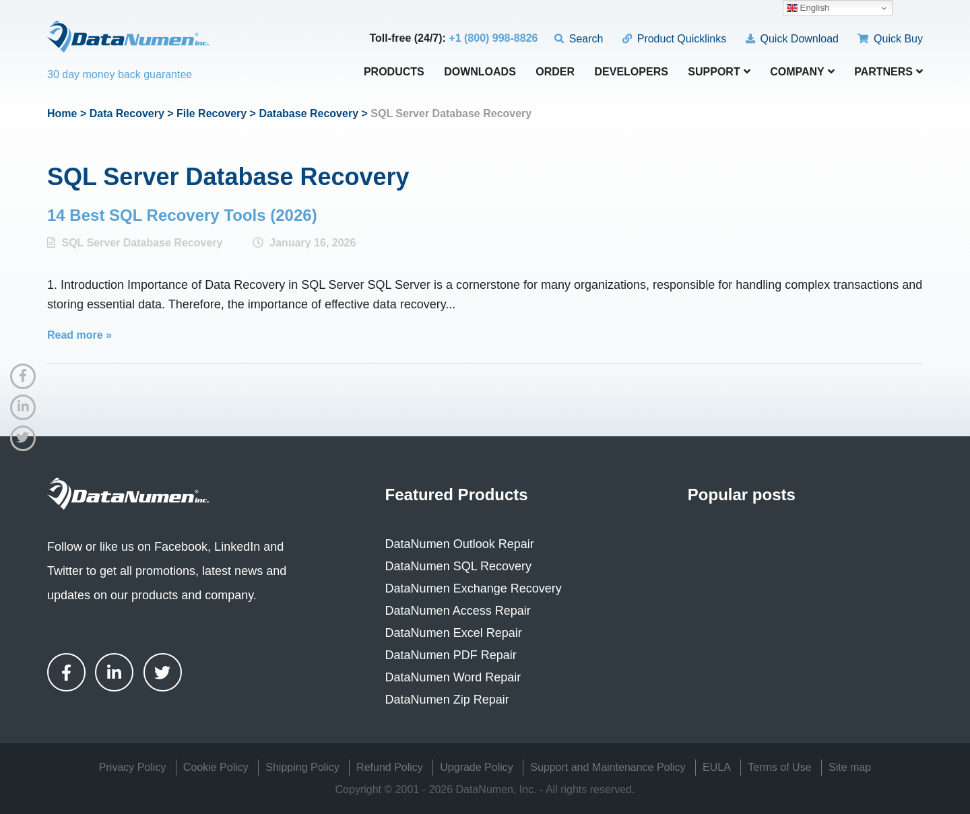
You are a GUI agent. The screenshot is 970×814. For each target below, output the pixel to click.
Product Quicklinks (674, 38)
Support (719, 71)
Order (555, 72)
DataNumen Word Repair (453, 677)
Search (579, 38)
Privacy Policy (132, 767)
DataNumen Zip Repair (447, 699)
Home (62, 113)
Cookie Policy (216, 767)
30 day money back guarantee (119, 74)
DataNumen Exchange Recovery (473, 588)
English (808, 8)
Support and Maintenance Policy (607, 767)
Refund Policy (389, 767)
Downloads (480, 72)
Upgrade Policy (476, 767)
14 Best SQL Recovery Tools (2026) (182, 215)
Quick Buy (890, 38)
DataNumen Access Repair (458, 610)
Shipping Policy (302, 767)
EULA (717, 767)
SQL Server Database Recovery (141, 242)
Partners (888, 71)
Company (802, 71)
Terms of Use (779, 767)
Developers (631, 72)
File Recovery (211, 113)
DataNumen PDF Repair (451, 655)
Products (394, 72)
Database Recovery (308, 113)
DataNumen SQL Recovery (458, 566)
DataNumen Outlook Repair (459, 544)
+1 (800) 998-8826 (493, 38)
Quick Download (792, 38)
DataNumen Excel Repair (453, 633)
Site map (850, 767)
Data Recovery (127, 113)
